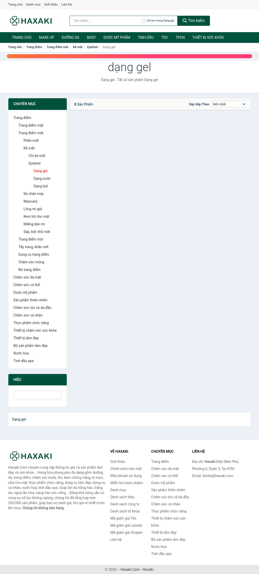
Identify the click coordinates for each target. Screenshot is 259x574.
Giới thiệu (51, 4)
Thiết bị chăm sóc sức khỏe (35, 330)
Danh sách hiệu (122, 497)
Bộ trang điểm (29, 270)
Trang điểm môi (30, 239)
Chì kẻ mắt (37, 156)
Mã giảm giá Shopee (126, 532)
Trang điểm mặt (30, 125)
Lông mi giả (33, 209)
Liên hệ (66, 4)
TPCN (180, 37)
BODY (91, 37)
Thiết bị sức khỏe (208, 37)
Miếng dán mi (34, 224)
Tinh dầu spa (23, 361)
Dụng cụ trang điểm (33, 254)
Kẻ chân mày (34, 194)
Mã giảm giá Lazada (126, 525)
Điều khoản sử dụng (126, 476)
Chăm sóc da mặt (27, 277)
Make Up (46, 37)
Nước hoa (21, 353)
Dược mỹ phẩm (116, 37)
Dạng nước (42, 178)
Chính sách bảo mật (126, 469)
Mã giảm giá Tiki (123, 518)
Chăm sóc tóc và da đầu (32, 308)
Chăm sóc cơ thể (26, 285)
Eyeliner (92, 47)
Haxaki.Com (130, 569)
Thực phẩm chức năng (31, 323)
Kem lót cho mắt (36, 216)
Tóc (164, 37)
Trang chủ (15, 4)
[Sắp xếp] (229, 104)
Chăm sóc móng (31, 262)
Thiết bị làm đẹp (26, 338)
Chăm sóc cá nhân (27, 315)
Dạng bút (41, 186)
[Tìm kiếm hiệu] (106, 21)
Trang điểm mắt (57, 47)
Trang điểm (34, 47)
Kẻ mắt (77, 47)
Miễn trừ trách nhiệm (126, 483)
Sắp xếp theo (199, 104)
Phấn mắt (31, 140)
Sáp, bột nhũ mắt (37, 232)
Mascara (30, 201)
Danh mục (33, 4)
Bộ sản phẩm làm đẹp (30, 346)
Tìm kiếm (194, 20)
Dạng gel (41, 171)
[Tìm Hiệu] (37, 395)
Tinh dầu (146, 37)
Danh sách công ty (124, 504)
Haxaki (147, 569)
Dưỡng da (70, 37)
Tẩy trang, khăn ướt (33, 247)
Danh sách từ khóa (125, 511)
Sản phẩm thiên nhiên (30, 300)
